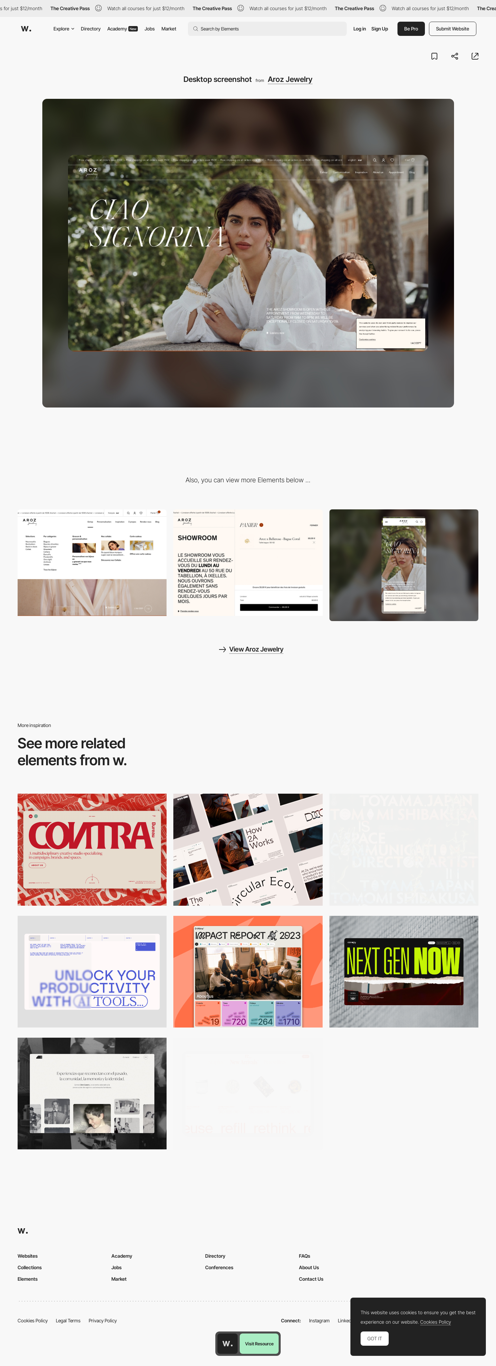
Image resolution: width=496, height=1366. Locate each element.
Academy (122, 28)
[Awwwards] (26, 28)
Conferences (219, 1267)
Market (168, 28)
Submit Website (452, 28)
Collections (30, 1267)
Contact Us (311, 1279)
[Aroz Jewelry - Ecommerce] (247, 562)
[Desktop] (92, 849)
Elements (28, 1279)
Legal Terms (68, 1320)
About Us (309, 1267)
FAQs (304, 1256)
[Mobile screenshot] (403, 565)
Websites (28, 1256)
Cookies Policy (33, 1320)
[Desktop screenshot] (92, 1093)
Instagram (319, 1320)
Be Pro (411, 28)
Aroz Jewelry (290, 79)
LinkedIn (346, 1320)
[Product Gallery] (247, 1093)
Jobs (150, 28)
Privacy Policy (103, 1320)
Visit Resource (259, 1343)
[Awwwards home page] (227, 1344)
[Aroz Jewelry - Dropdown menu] (92, 562)
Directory (91, 28)
